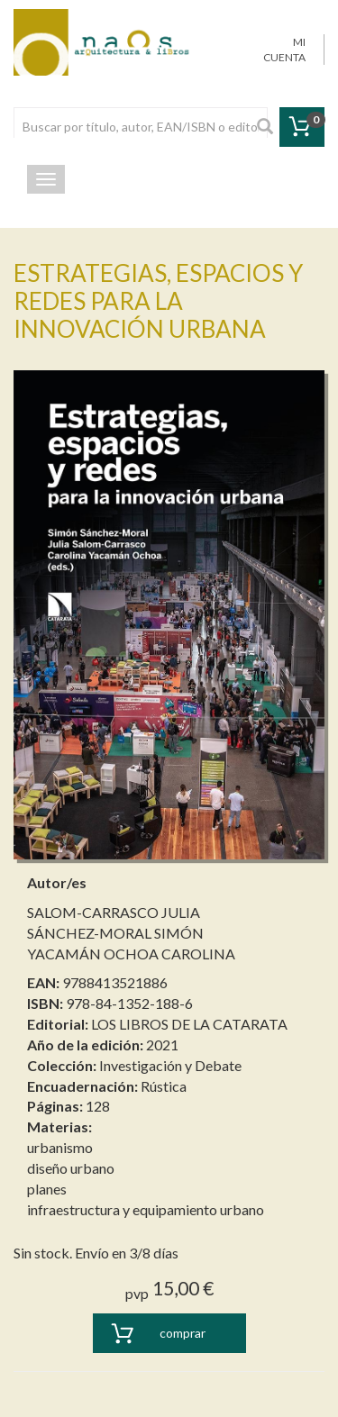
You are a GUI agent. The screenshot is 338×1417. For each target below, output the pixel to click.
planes (47, 1188)
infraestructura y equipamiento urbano (145, 1209)
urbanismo (60, 1147)
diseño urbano (70, 1167)
